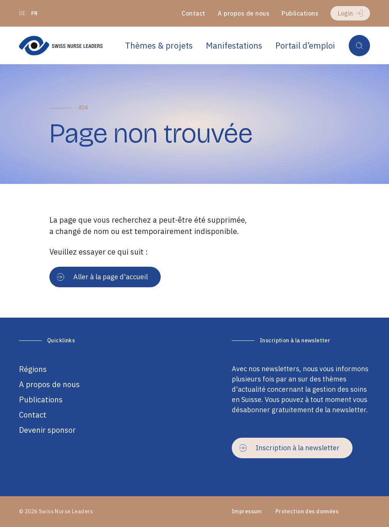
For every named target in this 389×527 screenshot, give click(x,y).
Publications (299, 13)
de (22, 13)
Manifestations (234, 45)
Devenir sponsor (47, 430)
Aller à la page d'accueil (102, 276)
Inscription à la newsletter (289, 447)
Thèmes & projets (159, 45)
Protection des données (306, 511)
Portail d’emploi (305, 45)
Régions (33, 369)
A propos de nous (244, 13)
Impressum (247, 511)
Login (350, 13)
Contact (193, 13)
